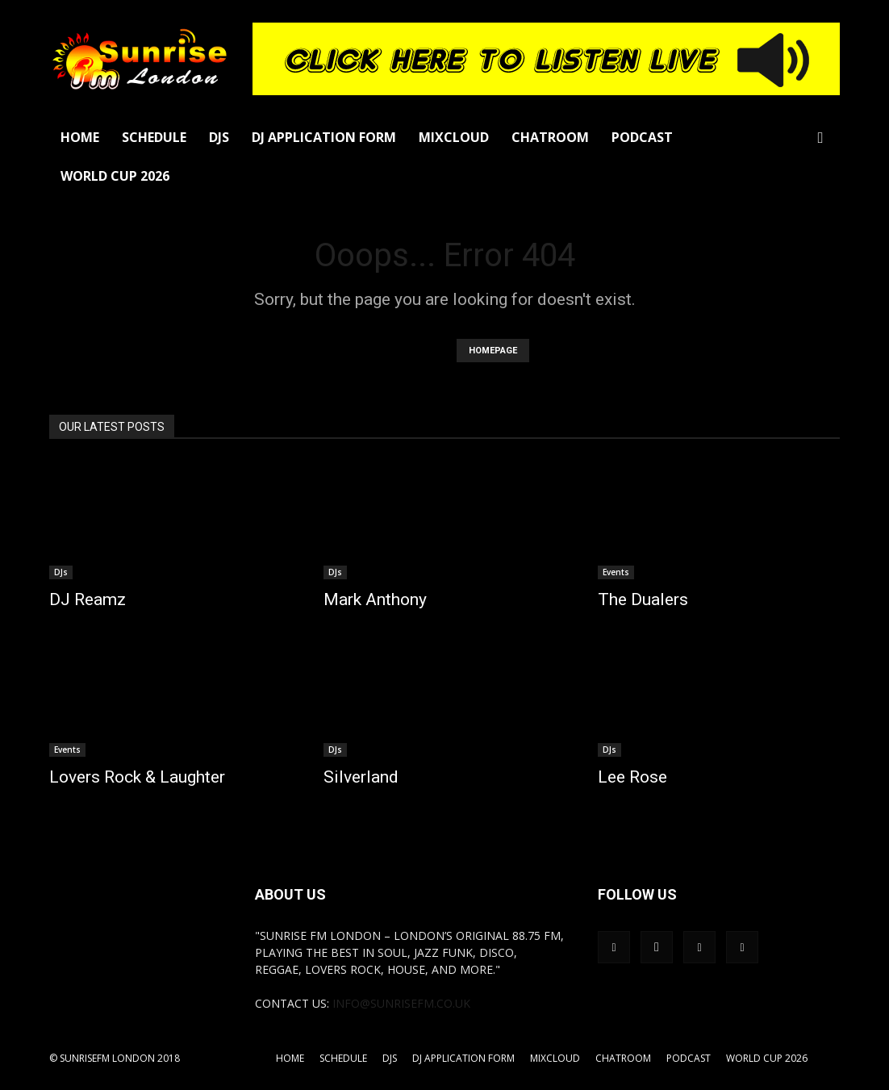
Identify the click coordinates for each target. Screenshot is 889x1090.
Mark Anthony (375, 599)
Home (80, 137)
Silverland (361, 777)
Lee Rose (632, 777)
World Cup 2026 (115, 176)
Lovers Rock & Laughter (137, 777)
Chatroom (550, 137)
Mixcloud (454, 137)
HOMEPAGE (493, 350)
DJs (219, 137)
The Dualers (643, 599)
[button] (820, 138)
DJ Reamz (87, 599)
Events (616, 572)
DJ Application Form (324, 137)
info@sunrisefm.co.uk (401, 1003)
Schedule (154, 137)
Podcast (642, 137)
